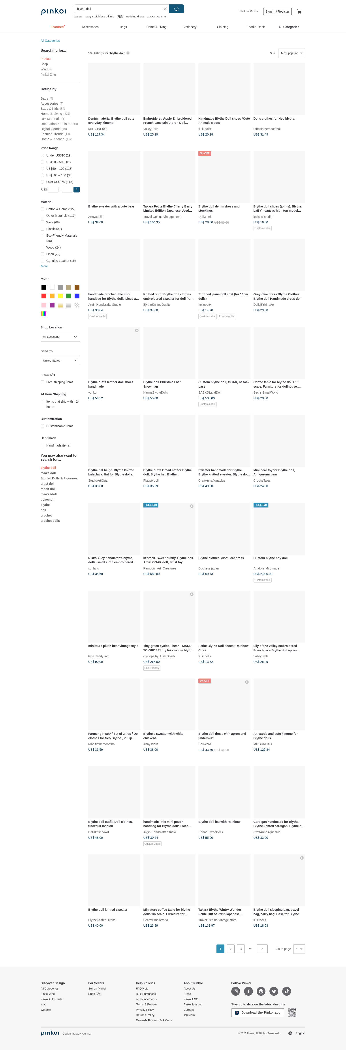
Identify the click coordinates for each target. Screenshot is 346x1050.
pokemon (47, 499)
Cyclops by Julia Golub (159, 656)
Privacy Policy (145, 1009)
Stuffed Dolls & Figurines (59, 478)
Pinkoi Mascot (192, 1004)
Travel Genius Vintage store (162, 216)
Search (176, 8)
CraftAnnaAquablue (211, 480)
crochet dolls (50, 520)
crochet (46, 515)
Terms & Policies (146, 1004)
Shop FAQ (95, 993)
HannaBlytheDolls (155, 392)
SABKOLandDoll (209, 392)
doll (43, 510)
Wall (43, 1004)
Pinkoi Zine (48, 74)
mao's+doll (49, 494)
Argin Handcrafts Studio (104, 304)
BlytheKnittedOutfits (157, 304)
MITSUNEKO (97, 128)
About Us (189, 988)
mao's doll (48, 473)
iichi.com (189, 1015)
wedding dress (135, 16)
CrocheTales (262, 480)
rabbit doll (48, 489)
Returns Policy (145, 1015)
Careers (189, 1009)
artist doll (48, 483)
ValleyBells (150, 128)
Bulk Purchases (146, 993)
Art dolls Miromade (266, 568)
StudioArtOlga (97, 480)
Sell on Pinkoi (249, 11)
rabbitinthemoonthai (267, 128)
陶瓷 (120, 16)
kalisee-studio (263, 216)
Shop (44, 64)
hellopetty (205, 304)
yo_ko (92, 392)
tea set (78, 16)
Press (187, 993)
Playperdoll (151, 480)
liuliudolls (204, 128)
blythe (45, 505)
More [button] (44, 266)
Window (46, 69)
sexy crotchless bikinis (99, 16)
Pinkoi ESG (191, 999)
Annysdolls (95, 216)
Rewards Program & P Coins (154, 1020)
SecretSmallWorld (266, 392)
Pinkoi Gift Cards (51, 999)
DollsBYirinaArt (264, 304)
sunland (93, 568)
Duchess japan (208, 568)
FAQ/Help (142, 988)
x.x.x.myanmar (156, 16)
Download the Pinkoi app (258, 1013)
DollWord (204, 216)
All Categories (50, 40)
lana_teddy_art (98, 656)
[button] (76, 189)
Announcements (146, 999)
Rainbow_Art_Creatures (159, 568)
